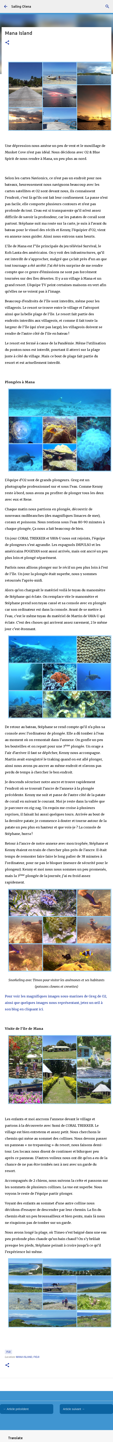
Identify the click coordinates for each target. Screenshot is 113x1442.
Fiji (8, 1352)
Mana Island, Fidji (27, 1357)
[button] (7, 43)
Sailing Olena (21, 6)
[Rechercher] (107, 6)
